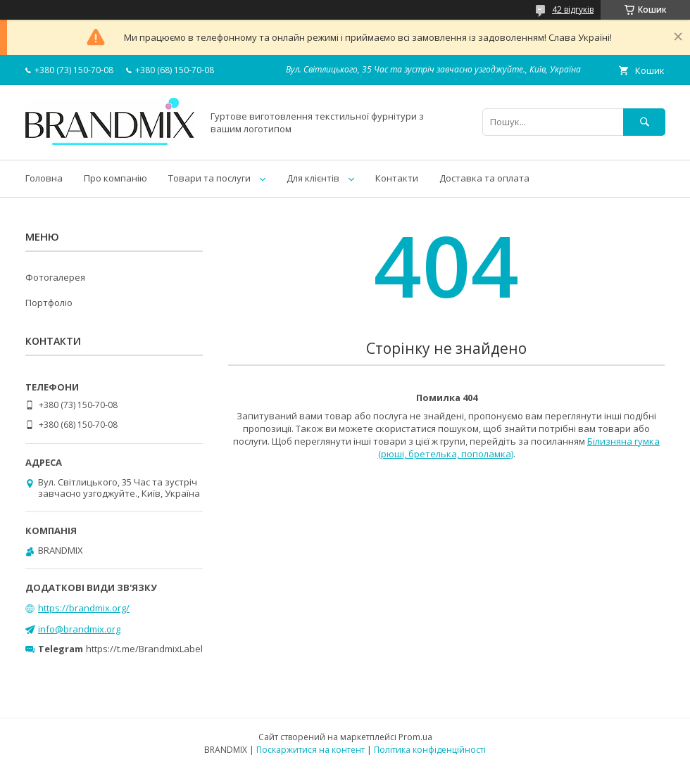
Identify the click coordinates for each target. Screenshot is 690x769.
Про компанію (115, 178)
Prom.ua (415, 737)
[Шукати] (644, 122)
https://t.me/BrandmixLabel (144, 648)
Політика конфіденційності (430, 750)
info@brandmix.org (79, 629)
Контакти (396, 178)
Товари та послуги (209, 178)
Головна (44, 178)
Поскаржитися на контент (310, 750)
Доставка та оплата (484, 178)
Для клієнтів (313, 178)
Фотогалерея (55, 277)
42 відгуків (573, 9)
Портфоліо (49, 302)
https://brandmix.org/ (84, 608)
